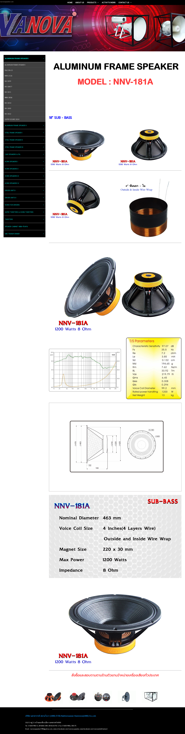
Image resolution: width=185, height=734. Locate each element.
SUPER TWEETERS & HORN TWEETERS (24, 212)
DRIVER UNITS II (24, 197)
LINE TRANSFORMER (24, 233)
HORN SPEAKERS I (24, 161)
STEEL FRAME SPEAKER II (24, 140)
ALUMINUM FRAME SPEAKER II (24, 125)
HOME (69, 2)
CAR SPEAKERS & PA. (24, 154)
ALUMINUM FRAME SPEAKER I (24, 58)
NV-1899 (8, 81)
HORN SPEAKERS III (24, 176)
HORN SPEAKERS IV (24, 183)
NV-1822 (8, 114)
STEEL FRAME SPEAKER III (24, 147)
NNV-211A (8, 76)
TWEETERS (24, 219)
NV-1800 (8, 108)
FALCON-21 (9, 70)
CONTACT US (125, 2)
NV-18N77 (8, 86)
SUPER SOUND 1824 (12, 119)
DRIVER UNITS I (24, 190)
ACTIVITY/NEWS (109, 2)
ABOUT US (79, 2)
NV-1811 (8, 92)
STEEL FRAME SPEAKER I (24, 132)
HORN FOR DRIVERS (24, 204)
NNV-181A (8, 97)
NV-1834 (8, 103)
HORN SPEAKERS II (24, 168)
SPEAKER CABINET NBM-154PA (16, 226)
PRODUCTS (93, 2)
